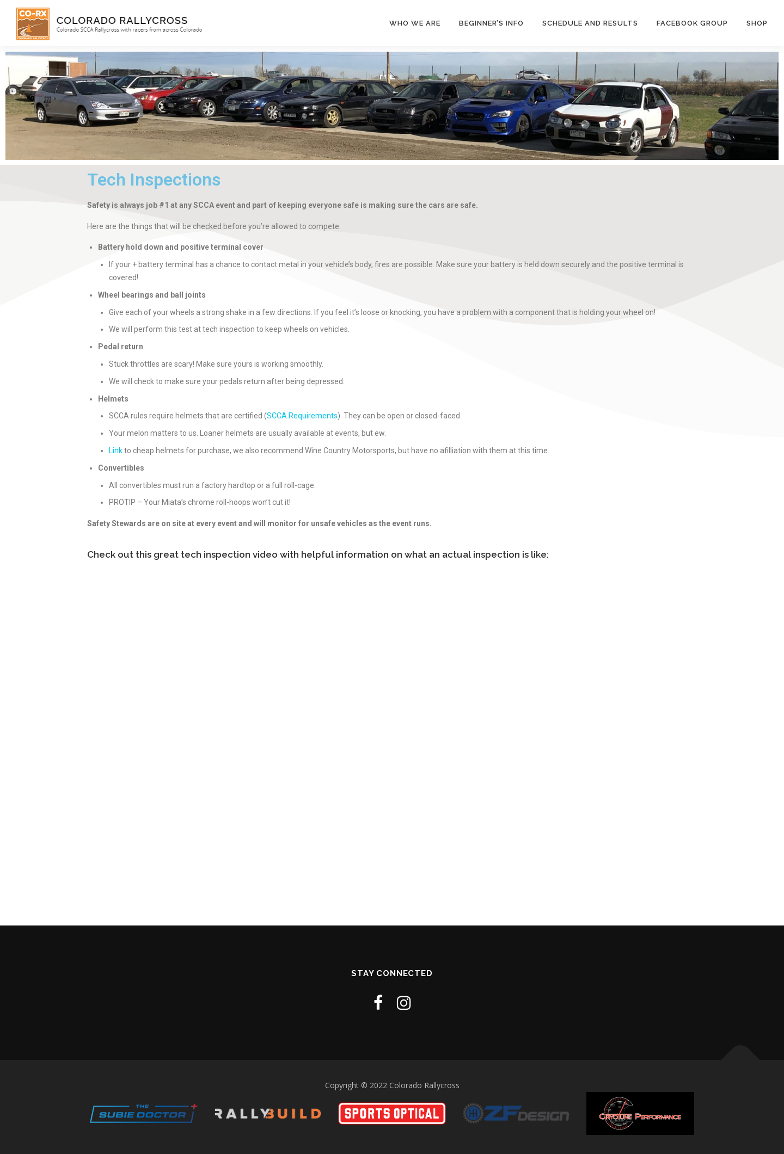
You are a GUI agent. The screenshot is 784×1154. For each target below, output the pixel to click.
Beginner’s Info (491, 23)
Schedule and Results (590, 23)
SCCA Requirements (302, 415)
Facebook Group (692, 23)
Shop (757, 23)
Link (116, 450)
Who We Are (414, 23)
